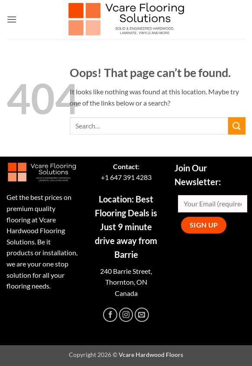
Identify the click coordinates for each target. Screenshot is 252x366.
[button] (11, 19)
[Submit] (237, 125)
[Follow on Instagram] (126, 315)
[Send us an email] (142, 315)
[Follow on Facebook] (110, 315)
